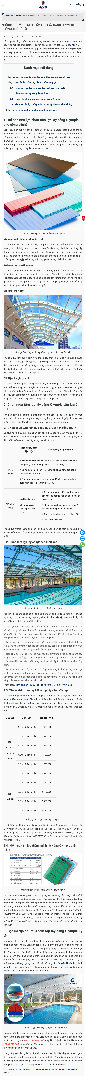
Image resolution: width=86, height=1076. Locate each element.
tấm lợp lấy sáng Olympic (25, 699)
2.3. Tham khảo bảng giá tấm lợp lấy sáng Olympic (35, 99)
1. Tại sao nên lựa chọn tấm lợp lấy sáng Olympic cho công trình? (38, 77)
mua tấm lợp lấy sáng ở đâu (37, 1069)
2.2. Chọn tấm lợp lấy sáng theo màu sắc (30, 93)
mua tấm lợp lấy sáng (17, 1069)
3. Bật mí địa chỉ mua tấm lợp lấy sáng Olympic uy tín (32, 110)
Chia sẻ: (7, 1072)
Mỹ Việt (75, 45)
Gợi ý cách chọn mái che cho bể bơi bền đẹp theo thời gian (43, 685)
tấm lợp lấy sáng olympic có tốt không (63, 1069)
